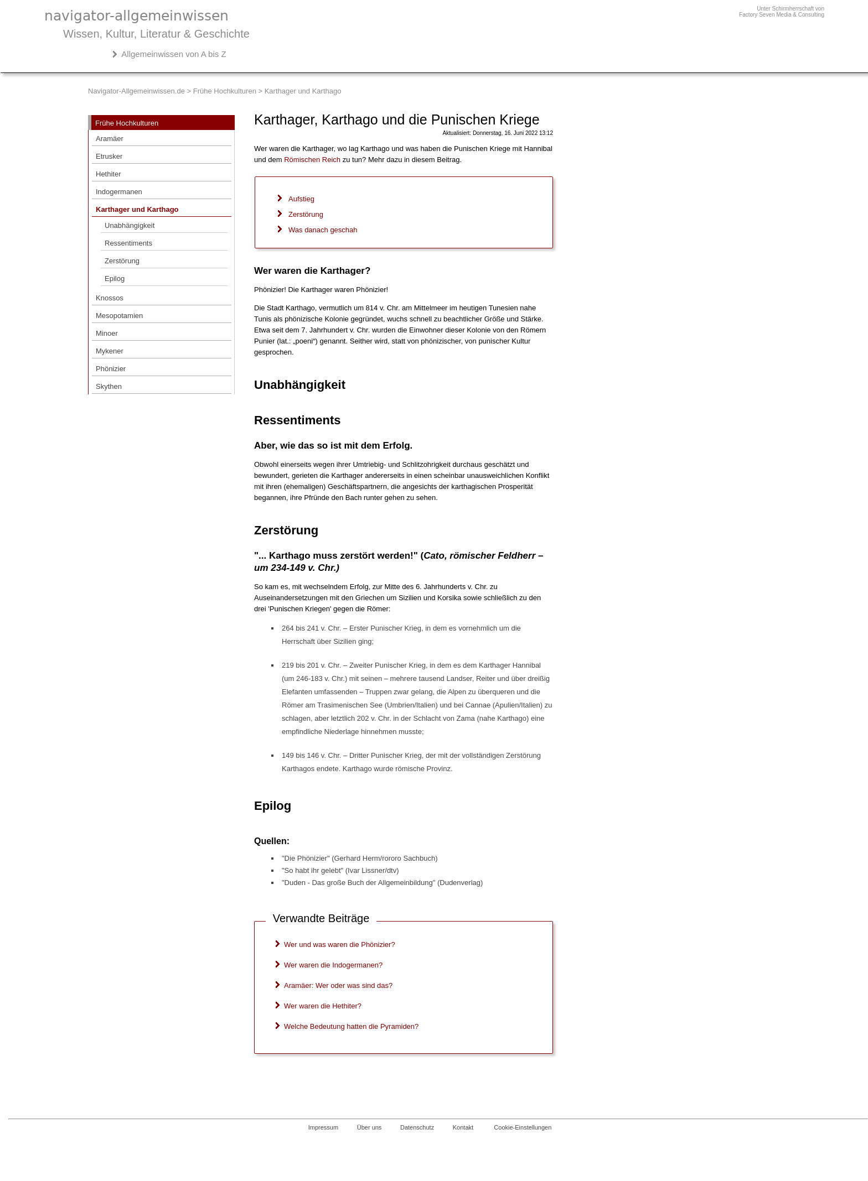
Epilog (115, 278)
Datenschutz (417, 1127)
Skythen (109, 386)
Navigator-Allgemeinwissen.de (136, 91)
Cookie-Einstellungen (522, 1127)
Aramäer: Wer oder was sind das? (338, 985)
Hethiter (108, 174)
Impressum (323, 1127)
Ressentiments (128, 243)
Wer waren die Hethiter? (322, 1006)
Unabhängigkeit (129, 225)
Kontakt (463, 1127)
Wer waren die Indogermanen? (333, 965)
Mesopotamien (119, 315)
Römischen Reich (312, 159)
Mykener (109, 351)
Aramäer (109, 138)
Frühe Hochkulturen (224, 91)
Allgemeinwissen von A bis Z (173, 54)
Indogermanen (119, 192)
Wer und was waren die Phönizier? (339, 944)
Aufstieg (301, 199)
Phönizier (111, 369)
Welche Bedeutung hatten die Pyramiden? (351, 1026)
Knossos (109, 298)
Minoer (107, 333)
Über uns (369, 1127)
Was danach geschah (323, 230)
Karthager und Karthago (137, 209)
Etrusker (109, 156)
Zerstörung (122, 261)
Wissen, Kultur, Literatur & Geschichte (156, 34)
